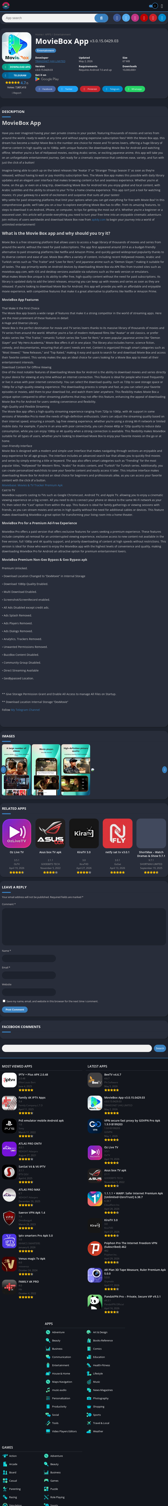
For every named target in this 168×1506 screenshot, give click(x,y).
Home (39, 36)
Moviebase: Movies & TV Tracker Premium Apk (32, 487)
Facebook (45, 91)
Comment (9, 906)
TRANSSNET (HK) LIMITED (50, 63)
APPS (48, 36)
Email (6, 969)
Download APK (16, 69)
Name (6, 952)
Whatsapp (134, 91)
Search (160, 1050)
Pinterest (89, 91)
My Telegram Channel (25, 712)
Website (6, 986)
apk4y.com (99, 221)
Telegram (112, 91)
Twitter (66, 91)
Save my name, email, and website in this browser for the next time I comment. (52, 1003)
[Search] (55, 19)
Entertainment (62, 36)
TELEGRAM (14, 77)
